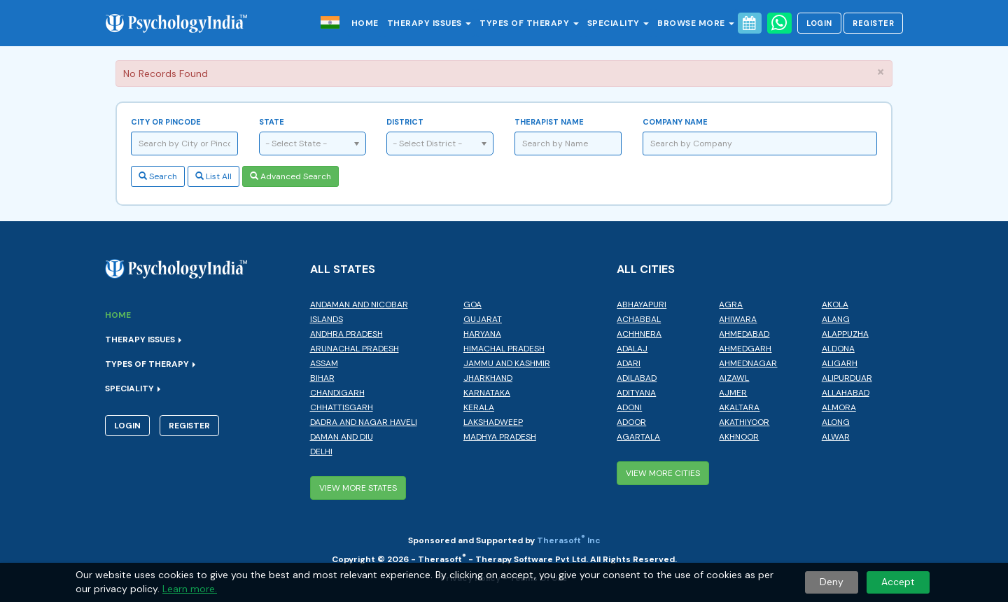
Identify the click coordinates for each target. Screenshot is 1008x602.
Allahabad (845, 392)
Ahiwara (738, 319)
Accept (898, 581)
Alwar (836, 436)
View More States (358, 487)
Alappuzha (845, 334)
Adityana (636, 392)
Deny (832, 581)
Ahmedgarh (745, 348)
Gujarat (482, 319)
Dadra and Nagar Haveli (363, 422)
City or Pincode (166, 122)
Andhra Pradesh (346, 334)
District (405, 122)
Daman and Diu (341, 436)
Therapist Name (549, 122)
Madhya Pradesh (499, 436)
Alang (836, 319)
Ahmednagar (748, 363)
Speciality (618, 23)
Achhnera (639, 334)
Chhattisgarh (341, 407)
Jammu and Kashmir (506, 363)
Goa (472, 304)
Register (873, 23)
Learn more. (189, 588)
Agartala (638, 436)
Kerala (478, 407)
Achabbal (639, 319)
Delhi (321, 451)
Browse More (695, 23)
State (271, 122)
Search (158, 176)
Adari (628, 363)
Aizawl (734, 378)
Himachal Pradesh (504, 348)
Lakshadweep (493, 422)
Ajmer (733, 392)
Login (819, 23)
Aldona (838, 348)
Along (836, 422)
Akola (835, 304)
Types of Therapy (529, 23)
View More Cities (663, 473)
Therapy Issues (429, 23)
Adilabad (637, 378)
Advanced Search (290, 176)
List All (213, 176)
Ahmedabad (744, 334)
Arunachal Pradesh (354, 348)
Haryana (482, 334)
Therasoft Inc (569, 540)
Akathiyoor (744, 422)
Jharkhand (487, 378)
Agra (731, 304)
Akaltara (739, 407)
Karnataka (486, 392)
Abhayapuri (641, 304)
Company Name (675, 122)
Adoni (629, 407)
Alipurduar (847, 378)
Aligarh (840, 363)
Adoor (631, 422)
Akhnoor (739, 436)
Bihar (322, 378)
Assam (324, 363)
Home (365, 23)
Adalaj (632, 348)
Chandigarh (337, 392)
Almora (839, 407)
